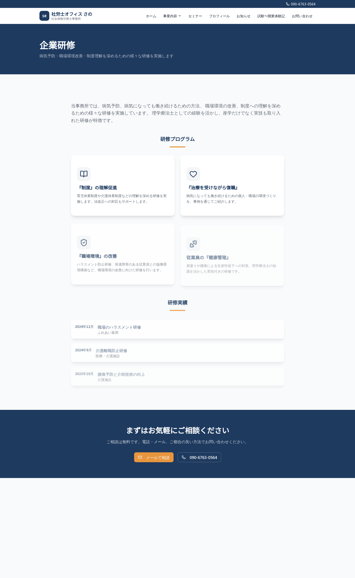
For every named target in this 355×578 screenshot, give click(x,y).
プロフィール (219, 15)
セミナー (195, 15)
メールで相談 (154, 457)
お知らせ (243, 15)
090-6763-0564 (301, 3)
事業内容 (172, 15)
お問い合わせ (302, 15)
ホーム (151, 15)
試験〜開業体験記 (271, 15)
